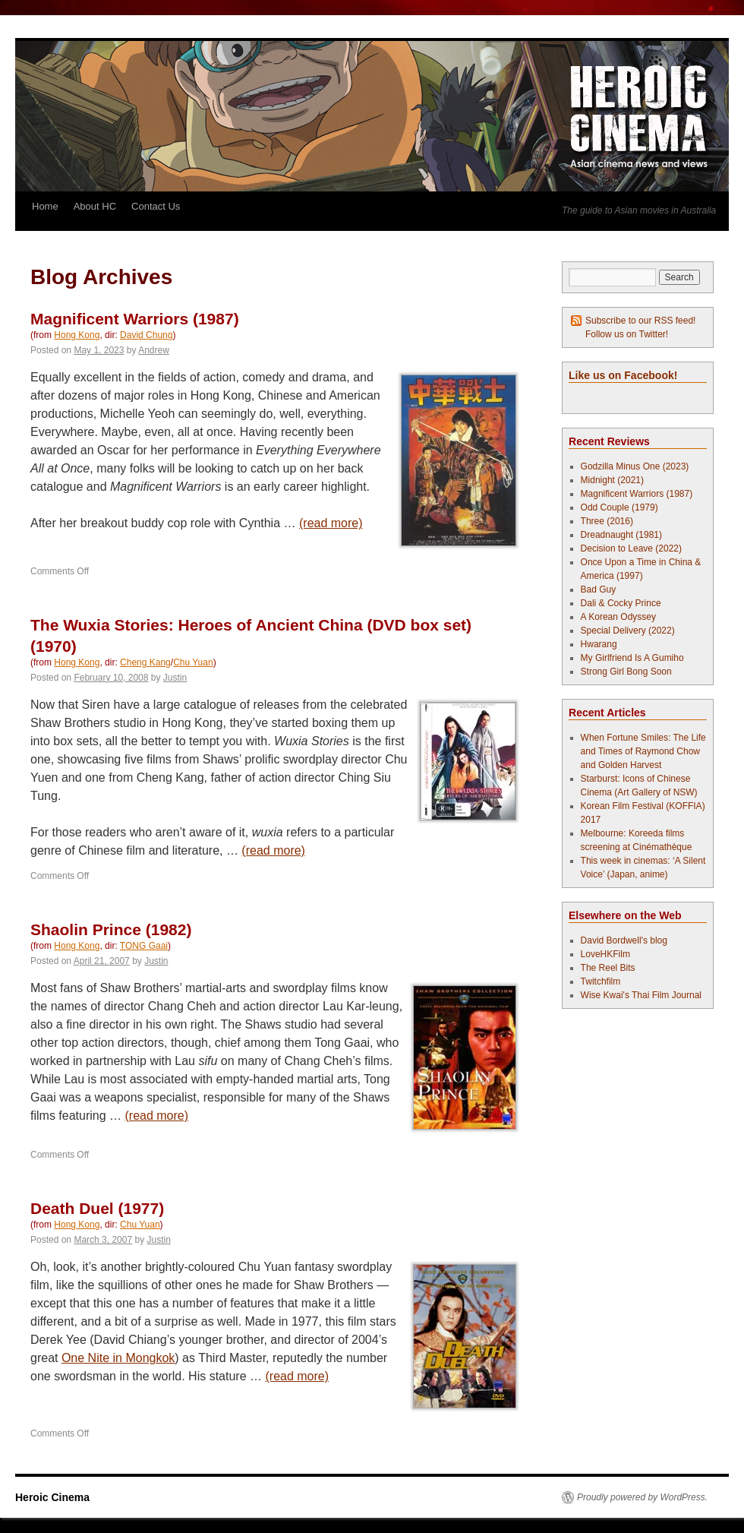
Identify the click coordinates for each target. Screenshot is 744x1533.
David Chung (146, 335)
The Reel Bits (608, 967)
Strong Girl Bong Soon (626, 671)
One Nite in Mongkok (118, 1357)
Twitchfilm (601, 981)
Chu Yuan (193, 662)
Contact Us (155, 206)
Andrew (153, 350)
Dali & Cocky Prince (621, 603)
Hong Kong (76, 335)
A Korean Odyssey (618, 617)
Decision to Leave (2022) (631, 548)
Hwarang (599, 644)
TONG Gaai (144, 945)
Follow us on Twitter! (626, 334)
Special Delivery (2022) (628, 630)
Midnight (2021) (612, 480)
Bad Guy (598, 589)
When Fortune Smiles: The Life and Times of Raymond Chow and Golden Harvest (643, 751)
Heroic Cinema (52, 1497)
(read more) (331, 523)
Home (45, 206)
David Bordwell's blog (624, 940)
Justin (175, 677)
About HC (95, 206)
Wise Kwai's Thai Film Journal (641, 995)
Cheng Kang (145, 662)
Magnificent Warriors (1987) (134, 318)
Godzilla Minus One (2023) (635, 466)
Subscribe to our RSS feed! (640, 320)
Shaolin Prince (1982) (110, 929)
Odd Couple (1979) (619, 507)
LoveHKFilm (605, 954)
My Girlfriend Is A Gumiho (632, 658)
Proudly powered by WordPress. (642, 1497)
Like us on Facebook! (623, 375)
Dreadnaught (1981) (621, 534)
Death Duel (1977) (97, 1208)
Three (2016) (607, 521)
